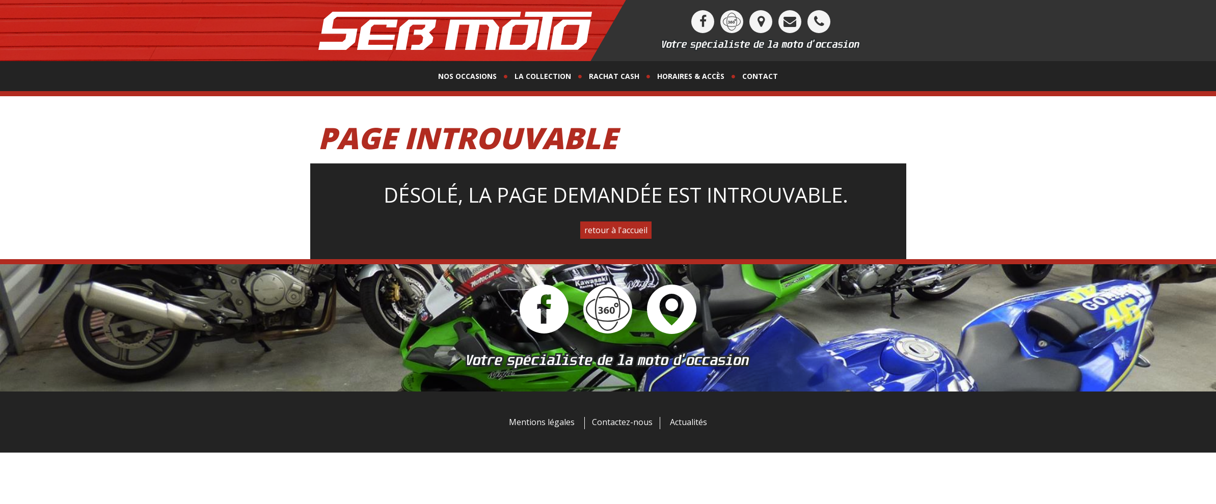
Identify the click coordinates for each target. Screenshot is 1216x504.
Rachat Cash (614, 76)
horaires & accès (690, 76)
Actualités (688, 422)
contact (760, 76)
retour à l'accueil (615, 230)
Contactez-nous (622, 422)
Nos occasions (467, 76)
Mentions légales (542, 422)
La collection (543, 76)
